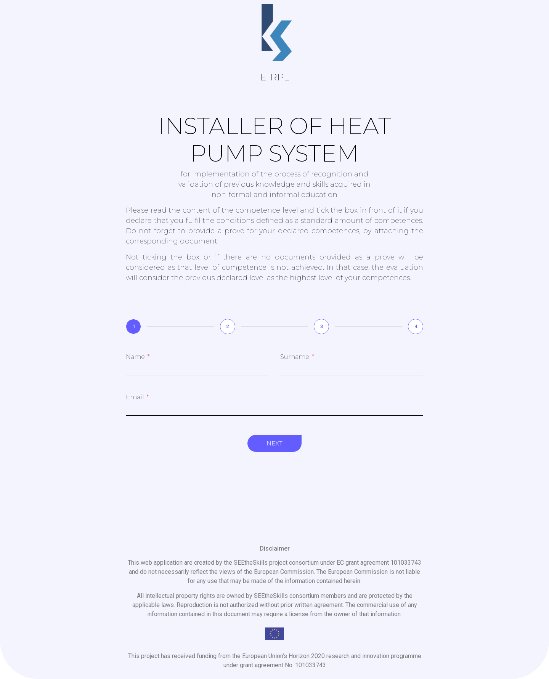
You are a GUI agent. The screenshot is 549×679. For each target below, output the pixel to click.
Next (274, 443)
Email (136, 397)
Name (136, 357)
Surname (295, 357)
